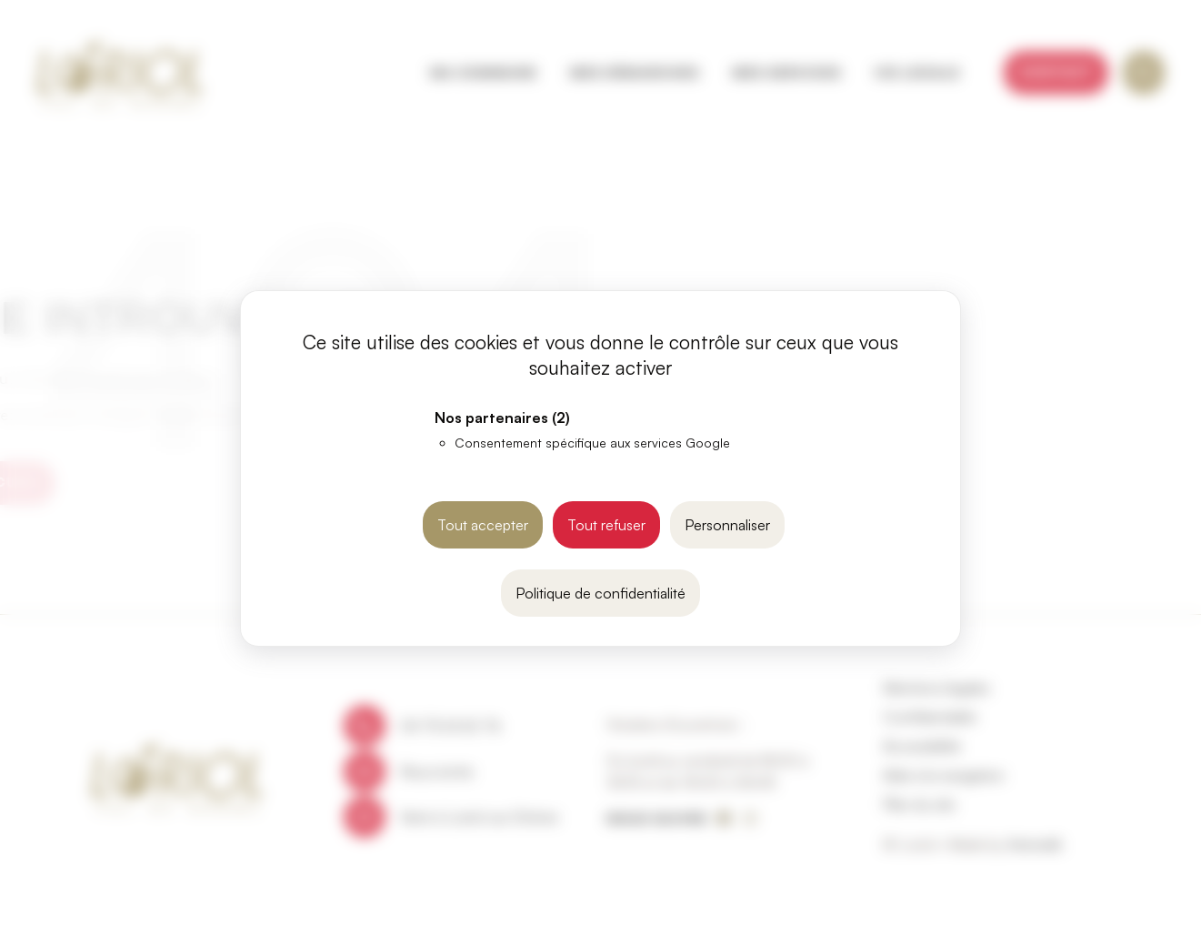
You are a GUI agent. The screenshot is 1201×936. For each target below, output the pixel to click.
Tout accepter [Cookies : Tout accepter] (482, 525)
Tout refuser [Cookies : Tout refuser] (606, 525)
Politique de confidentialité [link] (600, 593)
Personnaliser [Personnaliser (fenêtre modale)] (727, 525)
